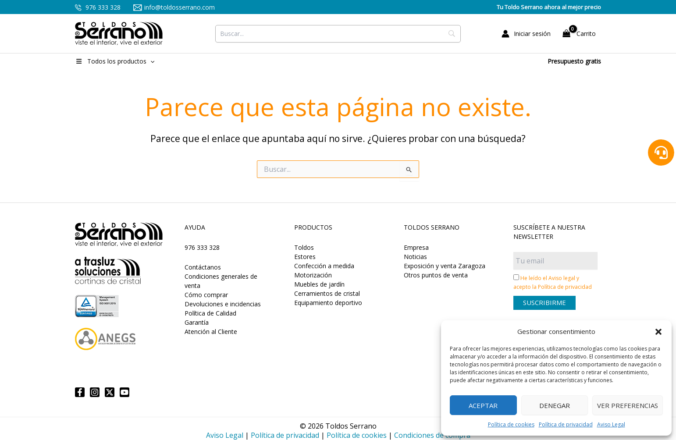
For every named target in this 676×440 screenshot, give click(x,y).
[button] (658, 331)
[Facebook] (80, 392)
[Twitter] (109, 392)
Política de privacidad (566, 424)
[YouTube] (124, 392)
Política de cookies (511, 424)
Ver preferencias (627, 405)
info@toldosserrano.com (174, 7)
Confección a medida (324, 266)
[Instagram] (95, 392)
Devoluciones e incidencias (223, 304)
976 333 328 (98, 7)
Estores (305, 256)
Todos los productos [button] (114, 61)
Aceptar (483, 405)
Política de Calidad (210, 313)
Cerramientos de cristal (327, 293)
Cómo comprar (206, 295)
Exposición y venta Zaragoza (444, 266)
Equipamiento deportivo (328, 302)
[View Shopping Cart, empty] (580, 33)
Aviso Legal (611, 424)
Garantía (197, 322)
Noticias (415, 256)
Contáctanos (203, 267)
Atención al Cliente (211, 331)
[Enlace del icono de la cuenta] (526, 33)
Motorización (313, 275)
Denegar (554, 405)
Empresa (416, 247)
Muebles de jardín (319, 284)
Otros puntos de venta (436, 275)
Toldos (304, 247)
